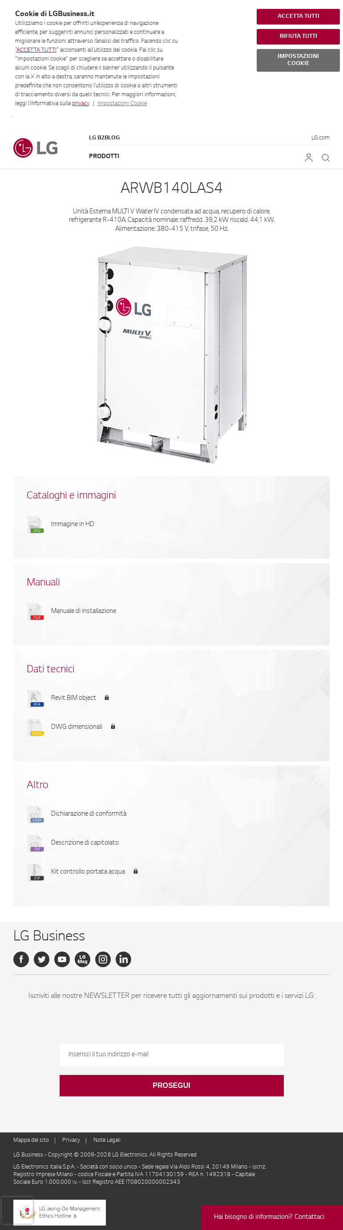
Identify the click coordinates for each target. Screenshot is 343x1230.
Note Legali (107, 1140)
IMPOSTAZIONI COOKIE (298, 60)
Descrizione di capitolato (85, 843)
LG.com (320, 138)
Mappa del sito (31, 1140)
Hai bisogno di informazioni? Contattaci (269, 1217)
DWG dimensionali (76, 727)
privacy (80, 104)
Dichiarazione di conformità (88, 814)
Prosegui (171, 1085)
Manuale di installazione (83, 611)
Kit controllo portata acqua (88, 872)
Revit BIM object (73, 698)
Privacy (71, 1140)
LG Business (28, 1155)
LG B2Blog (104, 138)
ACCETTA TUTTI (36, 50)
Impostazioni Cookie (122, 104)
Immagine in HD (72, 524)
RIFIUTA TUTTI (298, 36)
